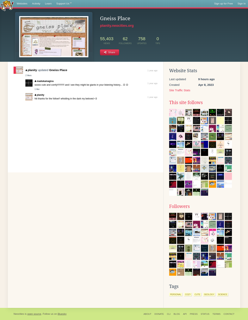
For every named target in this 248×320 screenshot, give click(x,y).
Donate (159, 314)
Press (194, 314)
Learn (48, 3)
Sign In (242, 3)
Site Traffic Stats (179, 90)
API (185, 314)
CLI (168, 314)
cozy (188, 294)
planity (31, 70)
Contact (229, 314)
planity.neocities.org (117, 26)
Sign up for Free (223, 3)
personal (175, 294)
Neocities (19, 313)
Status (205, 314)
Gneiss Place (58, 70)
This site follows (186, 102)
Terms (216, 314)
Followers (179, 206)
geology (209, 294)
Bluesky (62, 313)
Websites (22, 3)
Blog (177, 314)
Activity (36, 3)
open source (34, 313)
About (148, 314)
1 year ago (152, 70)
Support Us (64, 3)
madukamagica (44, 81)
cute (197, 294)
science (222, 294)
